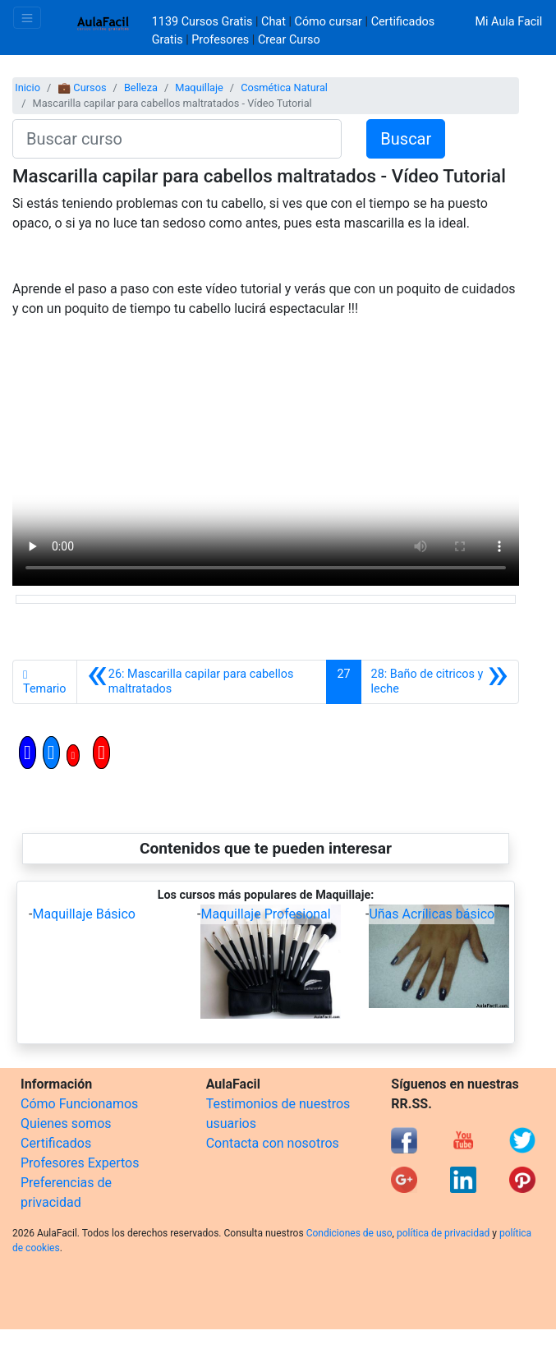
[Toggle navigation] (27, 18)
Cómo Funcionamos (79, 1104)
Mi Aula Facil (508, 22)
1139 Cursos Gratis (203, 22)
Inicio (27, 87)
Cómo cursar (328, 22)
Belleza (141, 87)
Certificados (56, 1143)
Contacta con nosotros (272, 1143)
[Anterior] (202, 682)
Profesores (220, 40)
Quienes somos (66, 1123)
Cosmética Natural (284, 87)
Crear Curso (289, 40)
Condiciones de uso (349, 1233)
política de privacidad (443, 1233)
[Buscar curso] (177, 139)
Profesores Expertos (80, 1163)
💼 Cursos (81, 87)
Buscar (405, 139)
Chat (273, 22)
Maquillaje (199, 87)
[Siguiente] (440, 682)
